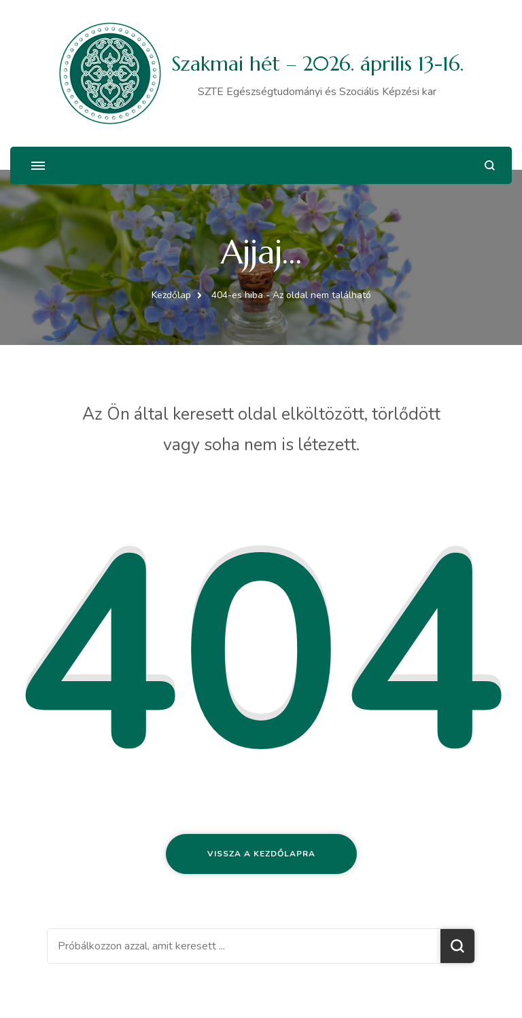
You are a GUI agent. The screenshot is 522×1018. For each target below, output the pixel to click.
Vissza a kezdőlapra (261, 853)
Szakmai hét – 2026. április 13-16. (317, 63)
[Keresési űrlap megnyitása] (489, 165)
